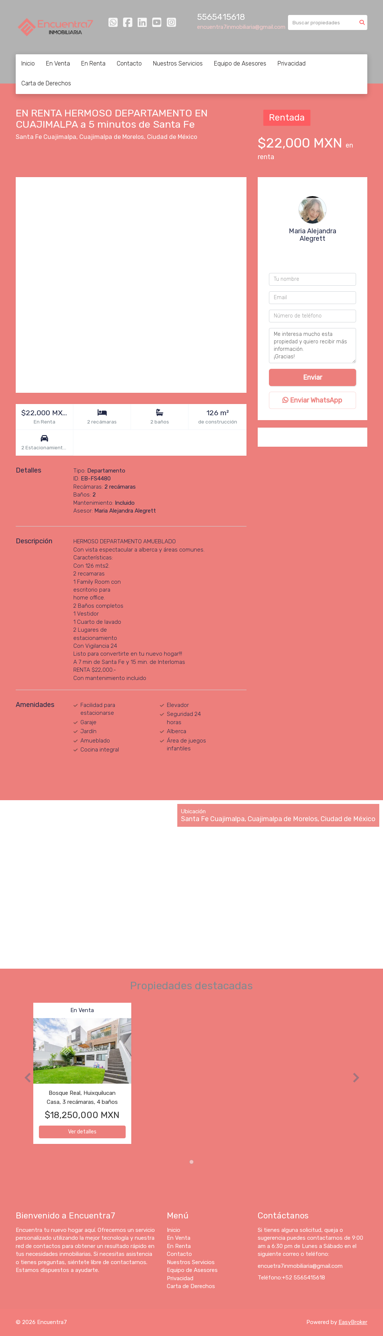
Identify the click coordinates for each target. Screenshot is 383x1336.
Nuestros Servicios (178, 63)
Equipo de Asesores (240, 63)
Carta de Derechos (46, 83)
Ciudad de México (172, 136)
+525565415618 (314, 251)
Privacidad (292, 63)
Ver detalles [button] (82, 1132)
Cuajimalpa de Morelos (111, 136)
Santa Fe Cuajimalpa (46, 136)
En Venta (58, 63)
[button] (24, 1077)
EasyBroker (352, 1322)
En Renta (93, 63)
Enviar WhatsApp (312, 400)
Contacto (129, 63)
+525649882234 (314, 260)
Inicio (28, 63)
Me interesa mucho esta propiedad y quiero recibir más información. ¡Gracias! (312, 345)
